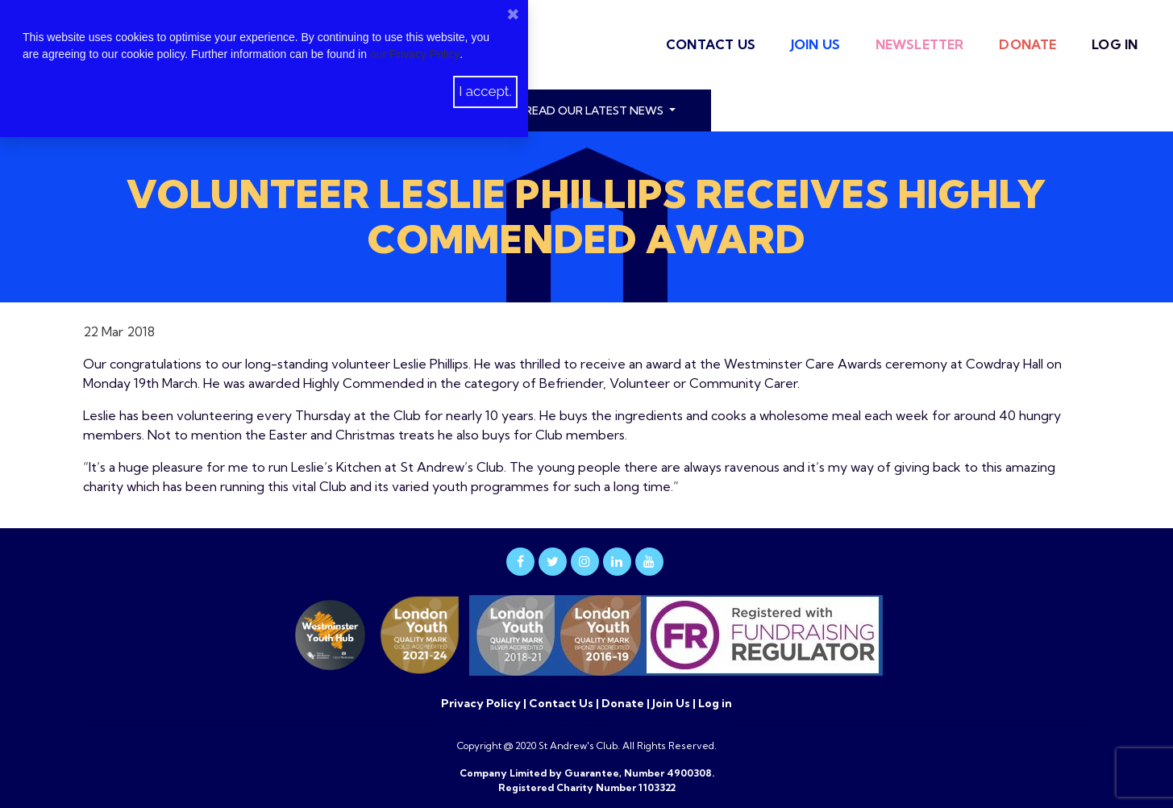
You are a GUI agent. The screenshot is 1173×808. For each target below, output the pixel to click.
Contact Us (710, 44)
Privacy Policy (482, 703)
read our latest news (595, 110)
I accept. (485, 91)
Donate (1027, 44)
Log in (1115, 44)
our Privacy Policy (415, 54)
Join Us (815, 44)
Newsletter (920, 44)
